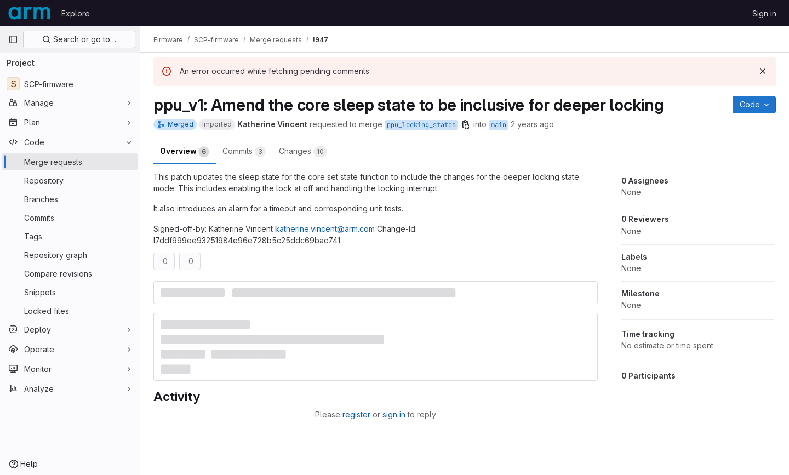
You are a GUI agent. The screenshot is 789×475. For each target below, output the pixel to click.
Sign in (764, 13)
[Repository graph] (70, 255)
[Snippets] (70, 292)
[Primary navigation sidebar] (13, 39)
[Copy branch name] (465, 124)
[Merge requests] (70, 161)
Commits (244, 151)
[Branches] (70, 199)
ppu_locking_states (421, 125)
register (356, 414)
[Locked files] (70, 310)
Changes (303, 151)
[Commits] (70, 217)
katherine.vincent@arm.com (325, 228)
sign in (393, 414)
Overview (184, 151)
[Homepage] (29, 13)
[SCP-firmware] (70, 84)
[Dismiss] (762, 71)
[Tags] (70, 236)
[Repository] (70, 180)
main (498, 125)
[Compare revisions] (70, 273)
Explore (75, 13)
